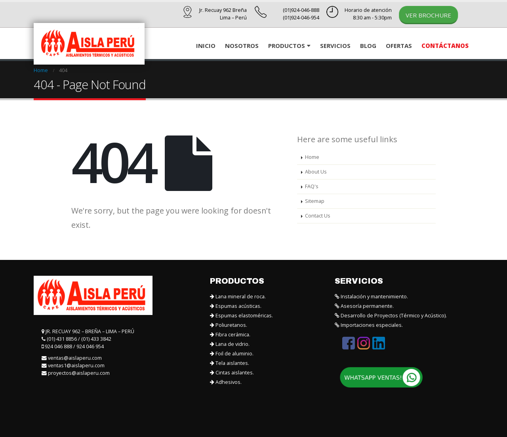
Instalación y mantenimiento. (371, 296)
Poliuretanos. (228, 325)
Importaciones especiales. (369, 325)
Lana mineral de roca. (238, 296)
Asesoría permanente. (364, 306)
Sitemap (314, 201)
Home (312, 157)
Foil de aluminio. (232, 353)
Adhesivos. (226, 382)
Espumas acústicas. (235, 306)
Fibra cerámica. (230, 334)
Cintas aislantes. (232, 372)
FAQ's (311, 186)
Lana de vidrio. (230, 344)
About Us (316, 171)
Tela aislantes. (229, 363)
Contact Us (317, 215)
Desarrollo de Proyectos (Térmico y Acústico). (391, 315)
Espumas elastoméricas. (241, 315)
